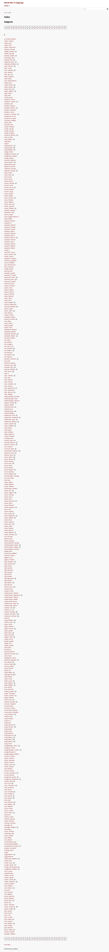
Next (8, 945)
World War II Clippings (13, 2)
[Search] (94, 9)
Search (108, 9)
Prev (5, 945)
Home (6, 6)
